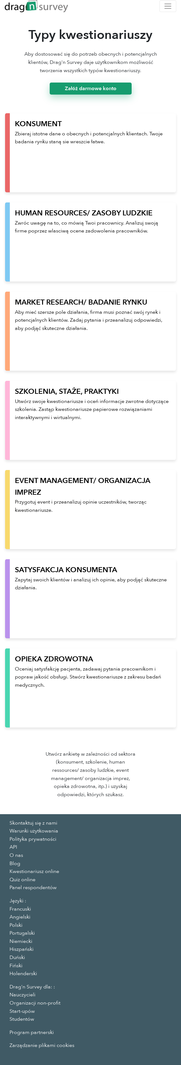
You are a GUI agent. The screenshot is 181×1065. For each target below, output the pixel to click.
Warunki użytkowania (33, 830)
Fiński (15, 965)
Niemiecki (20, 941)
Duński (17, 957)
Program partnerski (31, 1032)
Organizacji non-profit (34, 1003)
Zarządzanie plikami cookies (41, 1045)
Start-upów (22, 1011)
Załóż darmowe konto (90, 88)
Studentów (21, 1019)
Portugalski (22, 933)
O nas (16, 855)
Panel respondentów (33, 887)
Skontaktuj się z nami (33, 823)
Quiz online (22, 879)
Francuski (20, 909)
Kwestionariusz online (34, 871)
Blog (14, 863)
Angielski (19, 916)
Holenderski (23, 973)
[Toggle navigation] (167, 6)
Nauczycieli (22, 994)
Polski (15, 925)
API (13, 847)
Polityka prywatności (32, 839)
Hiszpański (21, 949)
